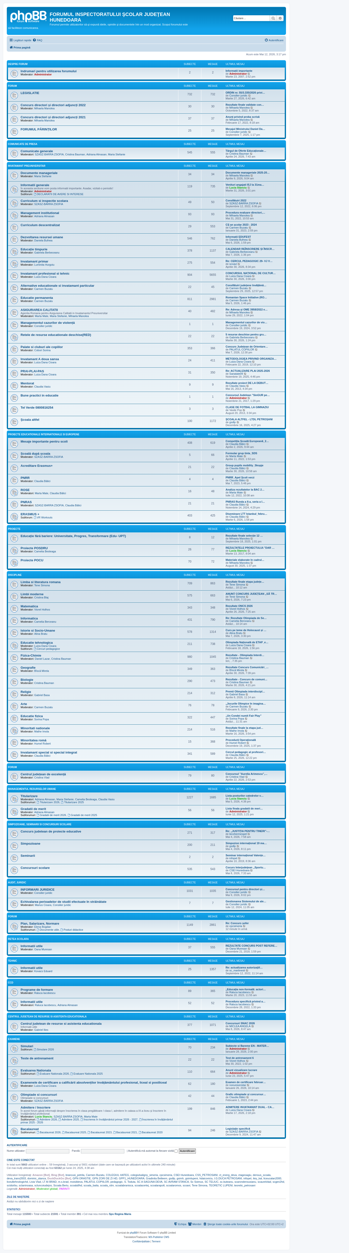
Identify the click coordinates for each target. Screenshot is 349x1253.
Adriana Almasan (96, 154)
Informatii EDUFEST (238, 236)
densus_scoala (261, 1175)
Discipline (15, 575)
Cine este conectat (21, 1159)
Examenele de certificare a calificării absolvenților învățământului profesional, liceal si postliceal (94, 1082)
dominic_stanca (36, 1178)
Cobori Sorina (42, 350)
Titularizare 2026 (48, 802)
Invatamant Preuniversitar (26, 166)
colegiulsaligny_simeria (144, 1175)
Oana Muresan (43, 949)
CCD (10, 982)
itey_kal (257, 1178)
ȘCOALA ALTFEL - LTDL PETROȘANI (249, 419)
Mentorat (27, 383)
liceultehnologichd (17, 1181)
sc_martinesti (237, 970)
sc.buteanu (226, 1181)
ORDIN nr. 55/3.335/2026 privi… (245, 92)
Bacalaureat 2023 (99, 1132)
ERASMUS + (30, 514)
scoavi (233, 263)
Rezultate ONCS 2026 (239, 605)
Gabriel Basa (42, 695)
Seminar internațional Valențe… (246, 855)
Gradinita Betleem (156, 1178)
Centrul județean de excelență (43, 774)
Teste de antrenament (37, 1058)
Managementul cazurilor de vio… (246, 322)
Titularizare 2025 (72, 802)
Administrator (43, 74)
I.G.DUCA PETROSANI (228, 1178)
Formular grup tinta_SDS (241, 453)
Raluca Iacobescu (44, 992)
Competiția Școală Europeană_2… (247, 441)
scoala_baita (91, 1185)
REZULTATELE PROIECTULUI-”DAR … (250, 547)
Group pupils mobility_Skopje (244, 465)
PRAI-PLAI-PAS (32, 371)
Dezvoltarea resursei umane (42, 237)
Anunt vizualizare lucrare (241, 1070)
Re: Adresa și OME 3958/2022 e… (247, 309)
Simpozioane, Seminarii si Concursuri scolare (39, 824)
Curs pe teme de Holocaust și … (246, 630)
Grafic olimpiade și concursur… (246, 1094)
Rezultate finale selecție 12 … (244, 535)
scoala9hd (76, 1185)
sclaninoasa (26, 1185)
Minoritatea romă (33, 740)
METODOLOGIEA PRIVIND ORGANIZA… (251, 358)
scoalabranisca (124, 1185)
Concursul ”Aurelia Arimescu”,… (247, 773)
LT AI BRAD (49, 1181)
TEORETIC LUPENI (221, 1185)
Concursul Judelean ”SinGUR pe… (248, 395)
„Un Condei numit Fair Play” (244, 715)
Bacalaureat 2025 (74, 1132)
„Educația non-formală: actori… (246, 989)
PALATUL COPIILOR (241, 349)
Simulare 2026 (44, 1049)
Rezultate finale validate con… (245, 104)
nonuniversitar (237, 1085)
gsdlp (232, 422)
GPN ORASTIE (82, 1178)
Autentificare (17, 1145)
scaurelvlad (264, 1181)
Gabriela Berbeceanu (46, 252)
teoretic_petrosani (244, 1185)
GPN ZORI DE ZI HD (104, 1178)
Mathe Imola (41, 731)
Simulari (27, 1046)
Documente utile (48, 929)
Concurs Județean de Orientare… (247, 346)
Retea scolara (18, 939)
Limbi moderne (32, 594)
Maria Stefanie (116, 154)
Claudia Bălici (237, 444)
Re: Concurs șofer (237, 923)
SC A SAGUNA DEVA (150, 1181)
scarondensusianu (245, 1181)
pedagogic (116, 1181)
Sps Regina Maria (120, 1214)
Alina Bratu (40, 633)
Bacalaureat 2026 (49, 1132)
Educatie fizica (32, 716)
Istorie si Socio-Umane (38, 630)
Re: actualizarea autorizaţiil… (244, 967)
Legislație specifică (238, 1128)
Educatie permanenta (37, 298)
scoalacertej (142, 1185)
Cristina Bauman (75, 154)
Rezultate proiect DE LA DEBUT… (247, 382)
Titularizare (29, 796)
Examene (14, 1039)
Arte (24, 704)
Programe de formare (37, 989)
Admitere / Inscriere (35, 1107)
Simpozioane (30, 843)
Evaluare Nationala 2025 (87, 1073)
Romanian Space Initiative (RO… (246, 297)
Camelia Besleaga (45, 551)
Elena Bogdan (42, 926)
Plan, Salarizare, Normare (40, 923)
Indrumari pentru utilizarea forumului (49, 71)
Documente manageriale (39, 173)
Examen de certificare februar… (246, 1082)
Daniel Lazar (42, 658)
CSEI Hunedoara (239, 870)
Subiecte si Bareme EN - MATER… (247, 1045)
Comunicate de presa (22, 144)
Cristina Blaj (41, 597)
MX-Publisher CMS (159, 1237)
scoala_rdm (107, 1185)
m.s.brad (63, 1181)
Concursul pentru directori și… (245, 889)
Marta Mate (41, 316)
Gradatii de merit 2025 (82, 815)
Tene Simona (42, 585)
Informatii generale (35, 185)
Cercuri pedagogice (47, 648)
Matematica (29, 606)
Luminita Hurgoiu (44, 264)
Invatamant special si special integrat (49, 752)
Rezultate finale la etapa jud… (244, 727)
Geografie (28, 667)
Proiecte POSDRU (34, 548)
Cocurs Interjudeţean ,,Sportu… (246, 867)
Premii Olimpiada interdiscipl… (245, 691)
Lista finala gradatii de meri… (244, 808)
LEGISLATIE (30, 93)
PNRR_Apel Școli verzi (240, 477)
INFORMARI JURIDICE (38, 889)
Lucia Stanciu (238, 187)
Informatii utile (32, 946)
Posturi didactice (72, 929)
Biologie (27, 680)
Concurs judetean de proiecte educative (51, 831)
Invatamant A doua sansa (40, 359)
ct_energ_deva (228, 1175)
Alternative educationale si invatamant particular (57, 285)
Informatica (29, 618)
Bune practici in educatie (39, 395)
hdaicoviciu (206, 1178)
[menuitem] (37, 40)
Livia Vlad (35, 1181)
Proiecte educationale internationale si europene (43, 434)
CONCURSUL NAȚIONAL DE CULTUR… (251, 273)
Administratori (27, 1188)
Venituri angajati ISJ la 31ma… (245, 184)
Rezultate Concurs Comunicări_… (247, 667)
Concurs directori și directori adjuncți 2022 (53, 105)
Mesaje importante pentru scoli (44, 441)
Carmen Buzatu (238, 227)
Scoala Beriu (60, 1185)
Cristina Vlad (41, 777)
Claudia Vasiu (42, 386)
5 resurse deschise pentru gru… (246, 334)
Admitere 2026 (47, 1119)
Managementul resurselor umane (32, 789)
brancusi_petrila (75, 1175)
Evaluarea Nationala (36, 1070)
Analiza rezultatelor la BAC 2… (245, 489)
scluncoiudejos (43, 1185)
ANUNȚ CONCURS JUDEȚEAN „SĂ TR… (251, 593)
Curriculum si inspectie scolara (44, 201)
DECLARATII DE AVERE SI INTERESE (59, 194)
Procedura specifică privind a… (245, 1001)
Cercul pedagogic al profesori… (246, 752)
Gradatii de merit (33, 809)
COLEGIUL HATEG (117, 1175)
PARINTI (64, 1188)
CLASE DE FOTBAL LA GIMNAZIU (247, 407)
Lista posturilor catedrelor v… (244, 795)
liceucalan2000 (272, 1178)
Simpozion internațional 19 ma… (246, 843)
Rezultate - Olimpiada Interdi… (245, 655)
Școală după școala (35, 453)
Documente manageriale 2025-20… (248, 172)
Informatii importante (239, 70)
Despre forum (18, 64)
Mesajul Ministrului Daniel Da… (245, 128)
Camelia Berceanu (45, 621)
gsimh (180, 1178)
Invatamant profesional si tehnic (45, 273)
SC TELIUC (211, 1181)
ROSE (25, 490)
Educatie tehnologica (37, 642)
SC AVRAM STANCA (176, 1181)
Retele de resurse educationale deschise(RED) (56, 335)
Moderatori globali (46, 1188)
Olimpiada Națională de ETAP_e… (247, 642)
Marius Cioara (43, 905)
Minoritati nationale (35, 728)
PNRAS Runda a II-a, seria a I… (245, 501)
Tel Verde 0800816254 (37, 407)
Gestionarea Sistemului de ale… (246, 901)
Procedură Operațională (241, 739)
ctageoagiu (244, 1175)
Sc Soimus (196, 1181)
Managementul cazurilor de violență (48, 323)
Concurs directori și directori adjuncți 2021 (53, 117)
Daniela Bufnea (43, 240)
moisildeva (76, 1181)
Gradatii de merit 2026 (51, 815)
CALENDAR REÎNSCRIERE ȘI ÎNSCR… (250, 248)
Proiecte (14, 529)
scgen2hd (278, 1181)
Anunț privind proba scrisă (243, 116)
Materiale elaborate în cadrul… (245, 559)
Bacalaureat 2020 (151, 1132)
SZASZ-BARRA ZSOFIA (49, 154)
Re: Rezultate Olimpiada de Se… (246, 618)
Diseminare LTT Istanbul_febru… (246, 513)
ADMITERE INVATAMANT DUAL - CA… (250, 1107)
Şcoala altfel (30, 419)
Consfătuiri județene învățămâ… (246, 285)
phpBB (133, 1232)
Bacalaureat (30, 1129)
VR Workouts (43, 517)
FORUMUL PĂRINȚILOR (39, 129)
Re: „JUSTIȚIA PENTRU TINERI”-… (248, 831)
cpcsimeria (235, 926)
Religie (26, 692)
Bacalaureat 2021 (125, 1132)
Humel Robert (42, 743)
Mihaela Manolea (44, 108)
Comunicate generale (37, 151)
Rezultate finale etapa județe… (245, 581)
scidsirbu (12, 1185)
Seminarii (28, 855)
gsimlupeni (191, 1178)
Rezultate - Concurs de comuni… (246, 679)
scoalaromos (173, 1185)
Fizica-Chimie (31, 655)
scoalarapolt (157, 1185)
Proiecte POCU (32, 560)
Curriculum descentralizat (40, 225)
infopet (233, 858)
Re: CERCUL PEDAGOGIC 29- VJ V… (249, 261)
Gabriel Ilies (41, 1029)
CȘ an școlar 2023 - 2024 (241, 224)
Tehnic (12, 961)
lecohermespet (238, 834)
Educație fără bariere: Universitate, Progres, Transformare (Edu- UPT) (73, 536)
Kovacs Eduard (43, 971)
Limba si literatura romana (41, 582)
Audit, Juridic (17, 882)
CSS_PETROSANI (206, 1175)
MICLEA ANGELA (239, 1026)
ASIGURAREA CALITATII (39, 310)
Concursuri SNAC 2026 (240, 1023)
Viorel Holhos (42, 609)
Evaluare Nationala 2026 (53, 1073)
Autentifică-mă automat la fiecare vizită (153, 1150)
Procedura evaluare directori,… (245, 212)
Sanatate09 (236, 373)
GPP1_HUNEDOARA (131, 1178)
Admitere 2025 (69, 1119)
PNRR (25, 478)
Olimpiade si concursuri (39, 1094)
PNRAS (26, 502)
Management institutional (40, 213)
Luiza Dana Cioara (45, 276)
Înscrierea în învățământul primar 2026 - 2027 (108, 1119)
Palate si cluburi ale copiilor (42, 347)
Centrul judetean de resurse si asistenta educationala (61, 1023)
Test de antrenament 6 (240, 1057)
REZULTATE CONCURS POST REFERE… (251, 945)
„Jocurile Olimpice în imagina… (246, 703)
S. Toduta (129, 1181)
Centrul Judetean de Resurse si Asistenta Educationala (47, 1016)
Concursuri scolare (35, 868)
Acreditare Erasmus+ (37, 466)
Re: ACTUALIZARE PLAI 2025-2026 (248, 370)
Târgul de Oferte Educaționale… (246, 150)
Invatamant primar (34, 261)
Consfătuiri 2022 (236, 200)
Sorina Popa (41, 719)
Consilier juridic (238, 95)
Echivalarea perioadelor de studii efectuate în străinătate (63, 902)
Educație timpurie (34, 249)
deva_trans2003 (16, 1178)
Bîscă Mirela (41, 670)
